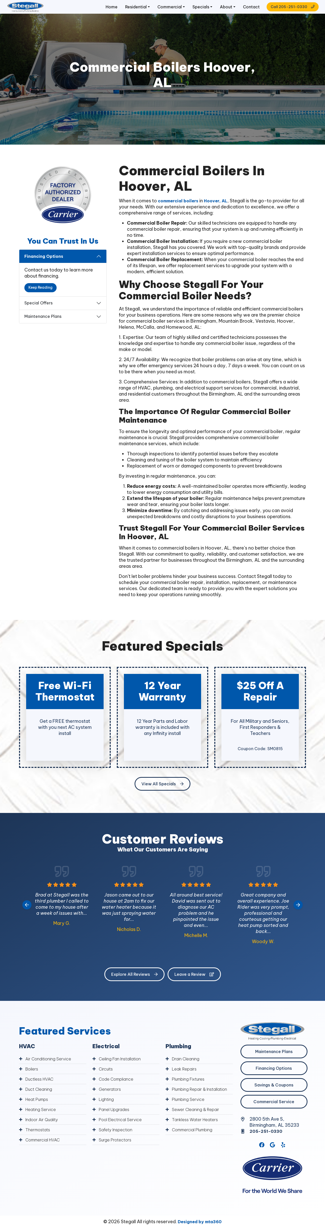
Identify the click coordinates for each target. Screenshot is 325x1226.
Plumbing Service (190, 1115)
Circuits (107, 1078)
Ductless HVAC (41, 1088)
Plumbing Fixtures (191, 1088)
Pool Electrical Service (123, 1128)
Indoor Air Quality (43, 1128)
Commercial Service (273, 1110)
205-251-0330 (268, 1140)
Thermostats (39, 1138)
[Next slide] (298, 913)
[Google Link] (273, 1155)
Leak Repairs (186, 1078)
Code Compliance (118, 1088)
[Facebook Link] (261, 1155)
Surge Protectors (117, 1149)
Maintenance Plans (42, 325)
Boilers (32, 1078)
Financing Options (43, 265)
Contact (243, 11)
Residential (118, 11)
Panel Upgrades (116, 1118)
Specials (188, 11)
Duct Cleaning (40, 1098)
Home (92, 11)
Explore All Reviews (134, 983)
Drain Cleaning (187, 1068)
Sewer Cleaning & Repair (198, 1125)
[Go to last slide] (26, 913)
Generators (111, 1098)
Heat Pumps (38, 1108)
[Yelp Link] (283, 1155)
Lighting (107, 1108)
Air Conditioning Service (50, 1068)
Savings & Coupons (274, 1093)
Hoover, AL (221, 209)
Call (282, 11)
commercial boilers (180, 209)
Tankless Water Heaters (197, 1135)
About (215, 11)
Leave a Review (194, 983)
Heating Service (42, 1118)
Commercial (154, 11)
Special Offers (38, 311)
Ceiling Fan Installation (122, 1068)
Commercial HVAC (44, 1149)
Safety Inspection (117, 1138)
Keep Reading (40, 296)
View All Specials (162, 792)
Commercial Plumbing (195, 1145)
